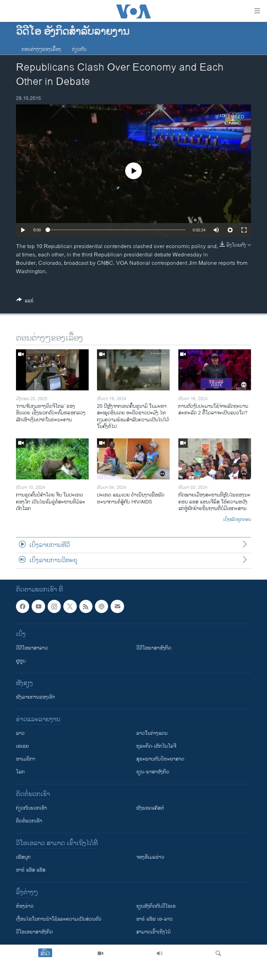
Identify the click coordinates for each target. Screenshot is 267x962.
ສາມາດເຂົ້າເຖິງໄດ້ (153, 932)
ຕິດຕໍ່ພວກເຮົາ (29, 821)
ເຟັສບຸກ (23, 857)
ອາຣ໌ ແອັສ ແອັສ (31, 870)
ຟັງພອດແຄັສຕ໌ (150, 808)
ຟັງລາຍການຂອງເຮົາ (35, 697)
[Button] (25, 301)
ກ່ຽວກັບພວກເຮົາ (31, 808)
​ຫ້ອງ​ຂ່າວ (25, 906)
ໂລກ (20, 772)
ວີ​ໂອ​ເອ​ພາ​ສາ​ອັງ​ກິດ (34, 932)
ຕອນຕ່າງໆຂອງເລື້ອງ (41, 49)
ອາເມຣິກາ (25, 759)
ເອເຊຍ (22, 746)
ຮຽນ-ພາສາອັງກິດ (152, 772)
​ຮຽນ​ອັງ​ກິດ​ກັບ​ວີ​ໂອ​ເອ (156, 906)
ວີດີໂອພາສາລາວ (32, 648)
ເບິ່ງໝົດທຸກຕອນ (237, 519)
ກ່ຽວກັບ (79, 49)
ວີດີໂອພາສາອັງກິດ (153, 648)
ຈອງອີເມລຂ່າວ (150, 857)
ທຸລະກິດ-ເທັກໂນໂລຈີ (156, 746)
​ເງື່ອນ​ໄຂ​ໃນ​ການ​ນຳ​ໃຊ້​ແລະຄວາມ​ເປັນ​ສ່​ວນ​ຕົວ (59, 919)
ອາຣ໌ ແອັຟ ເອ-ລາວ (154, 919)
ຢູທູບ (21, 661)
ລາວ (20, 733)
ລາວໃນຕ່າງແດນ (152, 733)
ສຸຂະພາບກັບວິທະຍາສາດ (160, 759)
